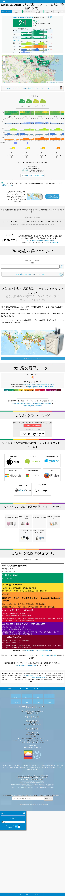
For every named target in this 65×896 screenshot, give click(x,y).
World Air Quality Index (38, 782)
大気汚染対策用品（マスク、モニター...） (32, 843)
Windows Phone (52, 516)
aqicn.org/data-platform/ (32, 454)
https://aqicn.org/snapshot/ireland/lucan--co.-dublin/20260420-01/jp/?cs (32, 224)
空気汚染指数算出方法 (32, 839)
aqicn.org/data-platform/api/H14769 (40, 264)
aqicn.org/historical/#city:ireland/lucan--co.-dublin (38, 432)
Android (32, 516)
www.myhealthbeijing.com (26, 770)
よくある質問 (31, 833)
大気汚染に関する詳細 (32, 826)
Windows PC (13, 530)
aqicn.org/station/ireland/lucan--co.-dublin (41, 435)
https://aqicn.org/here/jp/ (32, 217)
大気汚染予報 (32, 841)
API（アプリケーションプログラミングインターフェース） (32, 845)
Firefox (52, 530)
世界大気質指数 (28, 780)
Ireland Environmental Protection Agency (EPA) (33, 882)
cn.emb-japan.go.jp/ (43, 755)
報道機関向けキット (32, 818)
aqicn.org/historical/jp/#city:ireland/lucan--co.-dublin (31, 451)
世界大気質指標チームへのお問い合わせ (32, 816)
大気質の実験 (32, 828)
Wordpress (23, 545)
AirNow (53, 760)
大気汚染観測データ (32, 837)
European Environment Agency (33, 884)
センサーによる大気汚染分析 (32, 829)
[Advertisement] (32, 243)
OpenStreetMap (53, 82)
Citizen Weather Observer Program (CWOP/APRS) (33, 881)
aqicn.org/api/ (54, 266)
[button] (47, 64)
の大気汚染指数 (23, 17)
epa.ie (10, 185)
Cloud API (42, 545)
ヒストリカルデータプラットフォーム (32, 847)
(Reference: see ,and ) (32, 712)
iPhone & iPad (13, 516)
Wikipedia (45, 760)
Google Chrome (32, 530)
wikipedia (29, 755)
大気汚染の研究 (31, 821)
